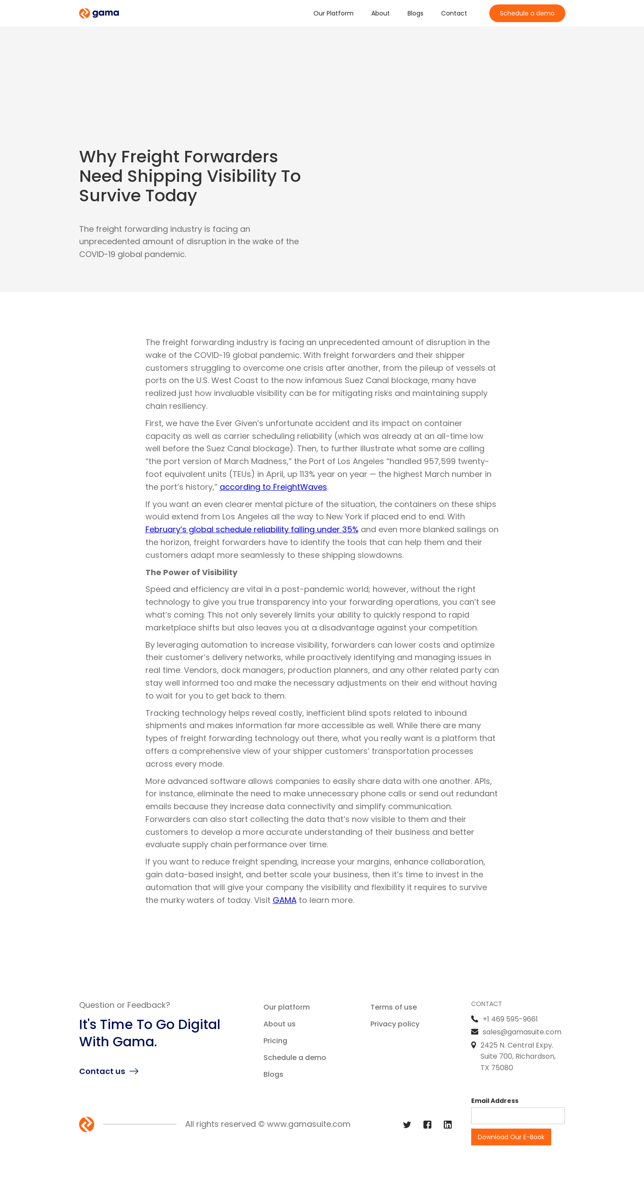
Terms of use (393, 1007)
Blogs (415, 13)
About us (279, 1024)
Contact (454, 13)
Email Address (494, 1100)
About (380, 13)
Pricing (275, 1041)
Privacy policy (394, 1024)
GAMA (285, 900)
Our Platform (333, 13)
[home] (99, 13)
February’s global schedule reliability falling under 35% (251, 529)
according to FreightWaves (273, 486)
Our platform (286, 1007)
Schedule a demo (527, 13)
